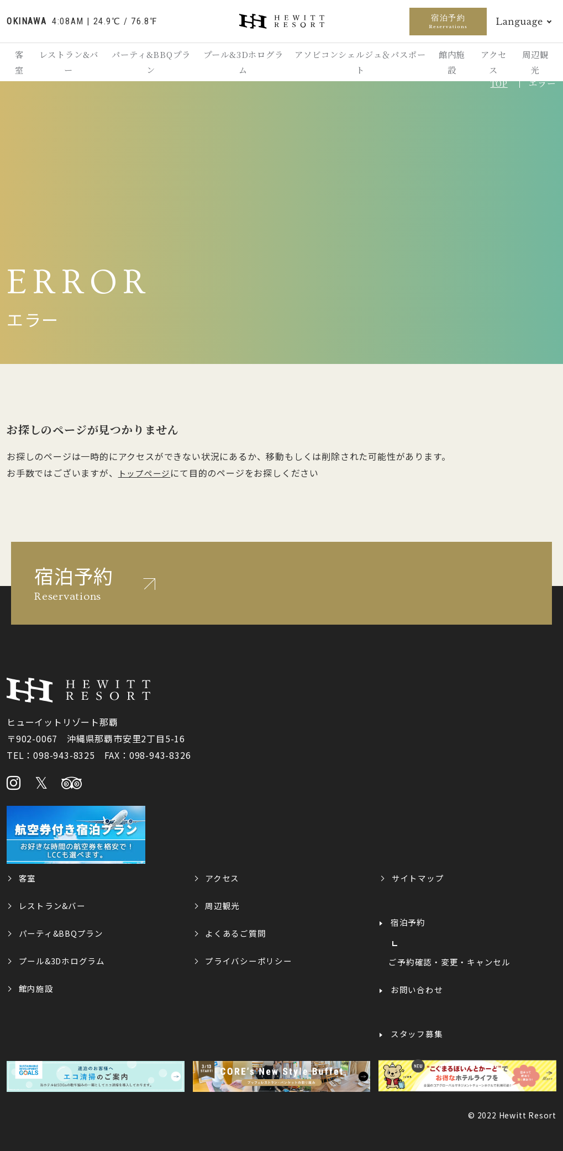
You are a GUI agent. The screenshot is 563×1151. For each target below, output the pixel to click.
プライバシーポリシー (249, 960)
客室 (21, 64)
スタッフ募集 (417, 1033)
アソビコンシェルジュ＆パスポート (356, 64)
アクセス (490, 64)
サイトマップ (418, 877)
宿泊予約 (448, 21)
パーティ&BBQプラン (153, 64)
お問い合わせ (417, 989)
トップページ (144, 473)
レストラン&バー (72, 64)
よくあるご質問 (236, 932)
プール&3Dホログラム (243, 64)
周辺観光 (534, 64)
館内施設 (445, 64)
